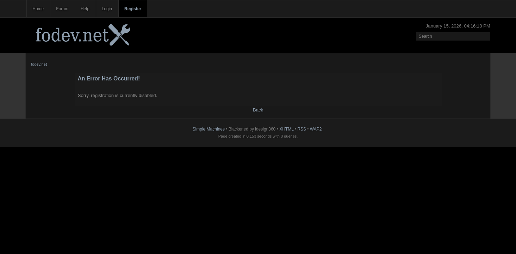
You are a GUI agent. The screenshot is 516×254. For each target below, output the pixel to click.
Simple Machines (209, 129)
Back (258, 110)
